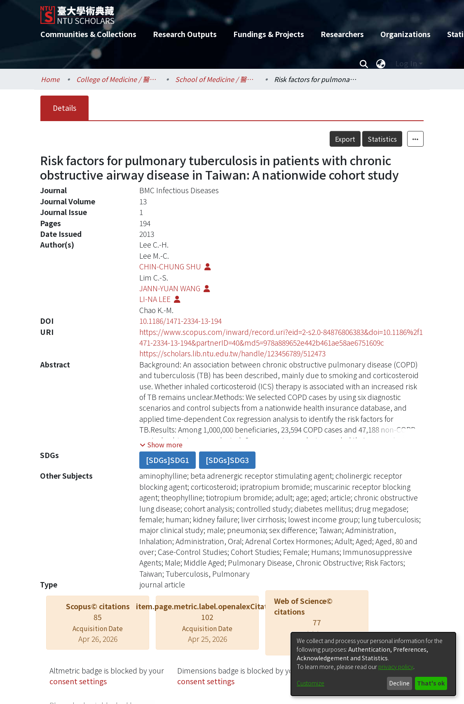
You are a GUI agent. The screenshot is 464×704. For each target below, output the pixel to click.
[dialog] (373, 664)
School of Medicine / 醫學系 (216, 79)
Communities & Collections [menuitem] (88, 34)
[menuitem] (381, 63)
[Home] (224, 12)
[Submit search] (364, 63)
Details (64, 108)
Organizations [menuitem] (405, 34)
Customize (310, 683)
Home (50, 79)
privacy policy (395, 666)
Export (345, 139)
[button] (161, 444)
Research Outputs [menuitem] (185, 34)
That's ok (431, 683)
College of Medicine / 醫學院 (117, 79)
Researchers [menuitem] (342, 34)
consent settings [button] (78, 681)
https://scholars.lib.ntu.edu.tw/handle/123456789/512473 (232, 353)
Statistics (382, 139)
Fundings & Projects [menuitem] (268, 34)
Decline (399, 683)
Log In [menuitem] (406, 63)
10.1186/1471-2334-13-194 (180, 321)
